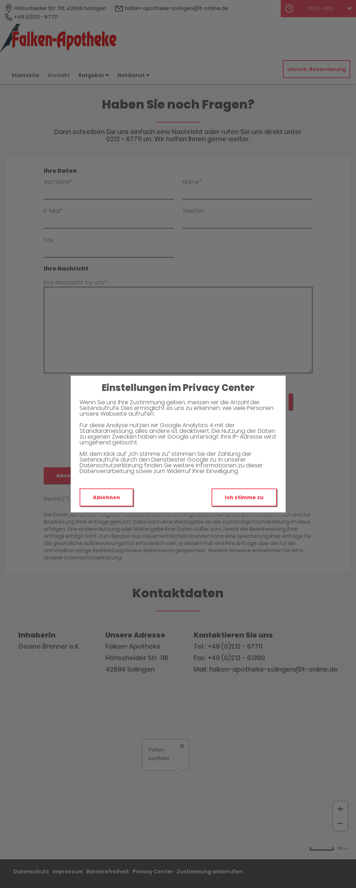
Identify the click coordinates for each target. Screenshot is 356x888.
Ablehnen (106, 497)
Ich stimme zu (244, 497)
